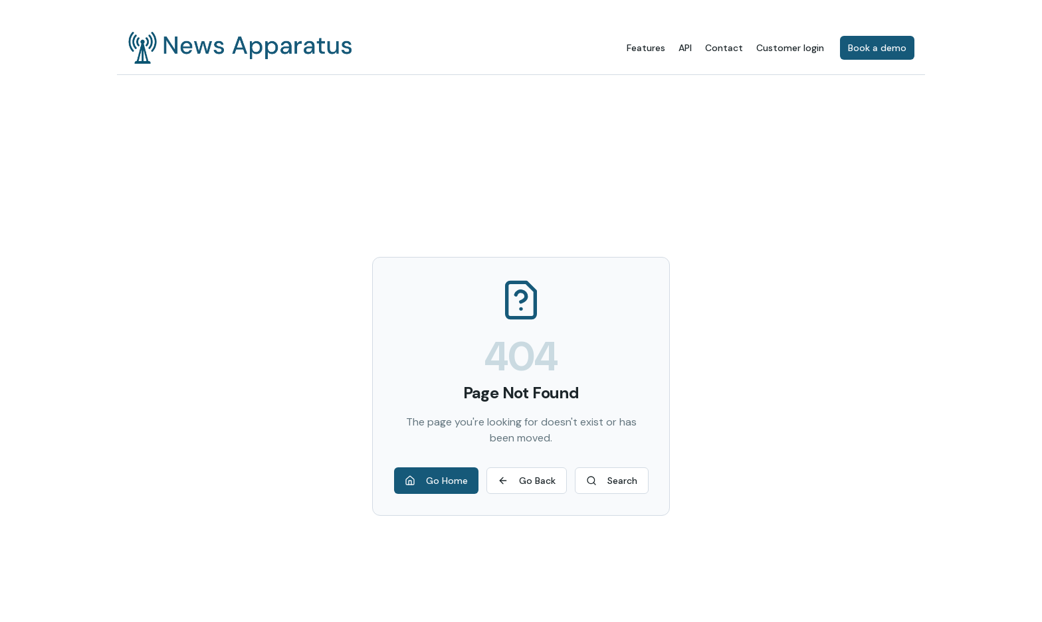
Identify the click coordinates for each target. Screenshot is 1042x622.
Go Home (436, 481)
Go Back (527, 481)
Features (646, 48)
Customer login (790, 48)
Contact (724, 48)
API (685, 48)
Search (611, 481)
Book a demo (877, 48)
